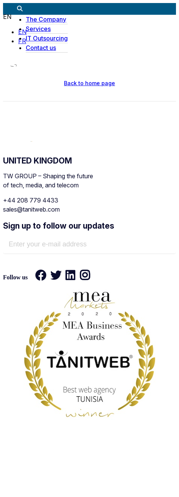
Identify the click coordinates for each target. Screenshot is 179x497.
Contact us (41, 47)
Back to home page (89, 83)
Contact (156, 483)
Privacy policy (63, 483)
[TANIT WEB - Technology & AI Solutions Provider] (31, 139)
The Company (46, 19)
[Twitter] (56, 277)
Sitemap (115, 483)
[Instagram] (82, 277)
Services (38, 29)
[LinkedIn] (70, 277)
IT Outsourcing (47, 38)
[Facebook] (41, 277)
